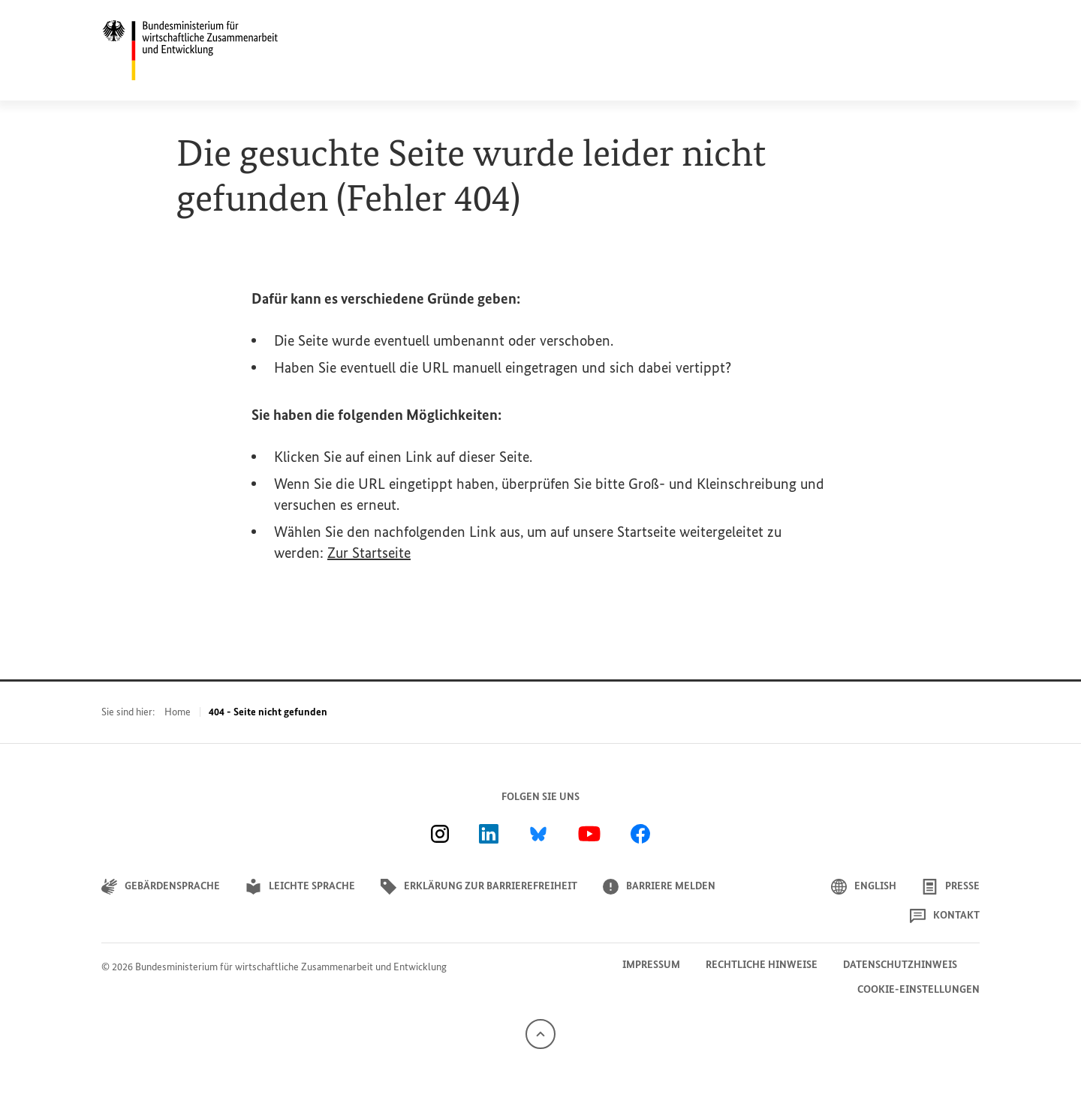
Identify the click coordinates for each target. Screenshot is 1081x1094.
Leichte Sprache (300, 887)
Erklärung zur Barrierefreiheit (479, 887)
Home (177, 712)
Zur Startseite (369, 553)
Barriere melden (659, 887)
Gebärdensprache (160, 887)
